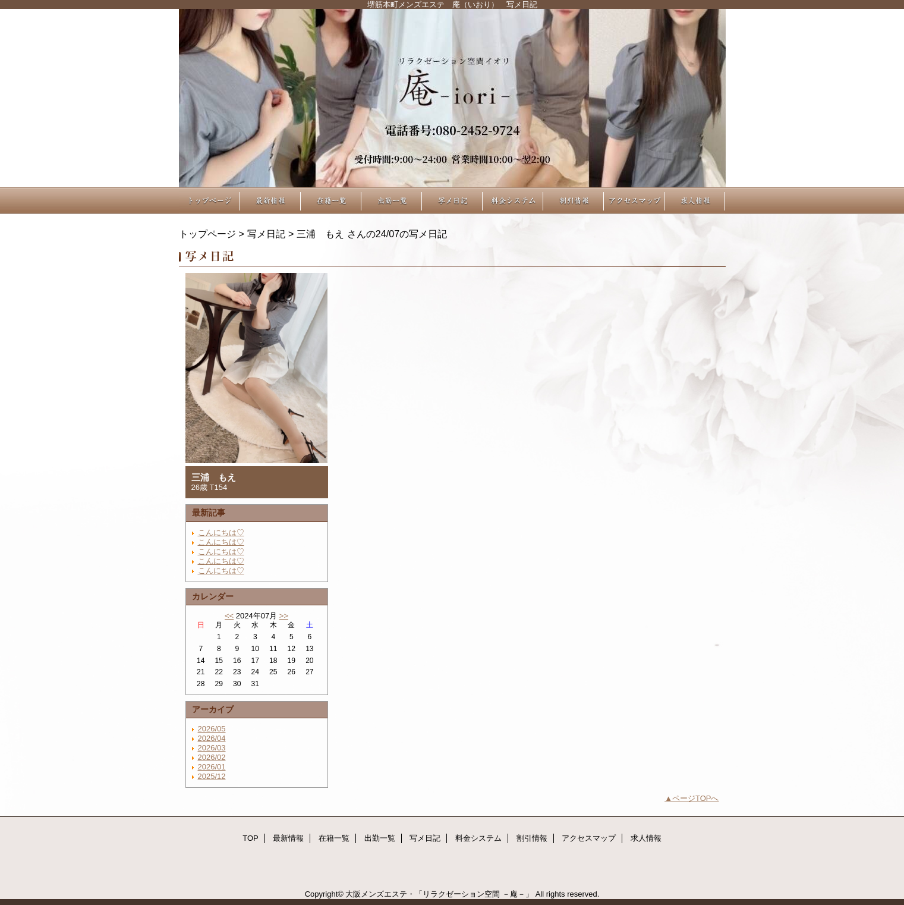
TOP (209, 200)
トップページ (207, 233)
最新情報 (270, 200)
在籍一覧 (331, 200)
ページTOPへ (695, 798)
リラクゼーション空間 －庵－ (452, 98)
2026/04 (212, 738)
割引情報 (573, 200)
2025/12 (212, 776)
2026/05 (212, 728)
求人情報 (694, 200)
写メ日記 (452, 200)
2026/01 (212, 766)
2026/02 (212, 757)
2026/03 (212, 747)
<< (229, 615)
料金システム (513, 200)
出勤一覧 (391, 200)
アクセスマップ (634, 200)
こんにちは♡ (221, 532)
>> (283, 615)
